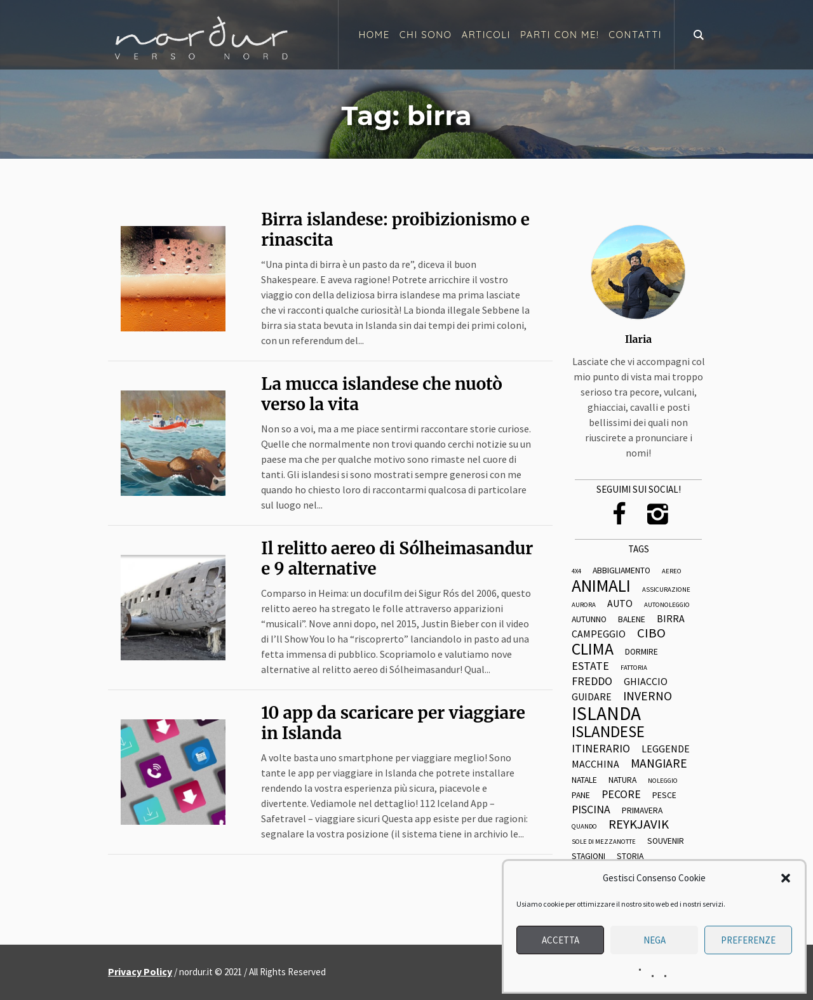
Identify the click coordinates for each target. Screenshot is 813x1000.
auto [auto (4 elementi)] (620, 604)
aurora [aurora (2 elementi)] (584, 605)
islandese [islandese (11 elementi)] (608, 732)
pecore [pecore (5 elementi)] (621, 794)
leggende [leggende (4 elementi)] (666, 749)
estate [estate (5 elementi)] (590, 666)
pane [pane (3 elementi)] (581, 795)
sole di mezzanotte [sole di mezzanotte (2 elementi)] (604, 842)
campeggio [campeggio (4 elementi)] (599, 634)
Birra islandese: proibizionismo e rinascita (395, 229)
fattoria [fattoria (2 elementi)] (634, 668)
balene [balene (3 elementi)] (631, 619)
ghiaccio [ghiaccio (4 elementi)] (646, 682)
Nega (654, 940)
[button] (785, 878)
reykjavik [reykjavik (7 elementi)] (638, 824)
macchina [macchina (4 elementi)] (595, 764)
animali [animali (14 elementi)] (601, 585)
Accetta (560, 940)
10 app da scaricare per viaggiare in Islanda (393, 722)
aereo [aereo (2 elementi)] (672, 571)
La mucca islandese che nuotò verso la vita (381, 394)
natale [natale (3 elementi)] (584, 780)
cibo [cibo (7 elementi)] (651, 633)
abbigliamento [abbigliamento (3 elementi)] (621, 570)
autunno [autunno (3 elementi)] (589, 619)
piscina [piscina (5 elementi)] (591, 809)
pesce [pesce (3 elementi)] (664, 795)
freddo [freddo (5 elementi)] (592, 681)
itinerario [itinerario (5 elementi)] (601, 748)
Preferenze (748, 940)
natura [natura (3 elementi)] (622, 780)
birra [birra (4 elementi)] (671, 619)
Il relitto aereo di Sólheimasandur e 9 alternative (397, 558)
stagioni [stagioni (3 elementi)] (588, 856)
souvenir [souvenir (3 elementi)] (665, 841)
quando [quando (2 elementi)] (584, 826)
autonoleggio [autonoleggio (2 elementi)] (667, 605)
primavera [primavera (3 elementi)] (642, 810)
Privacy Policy (140, 971)
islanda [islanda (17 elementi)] (606, 713)
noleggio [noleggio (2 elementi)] (663, 781)
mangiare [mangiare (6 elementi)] (659, 763)
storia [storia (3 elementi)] (630, 856)
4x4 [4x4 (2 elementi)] (576, 571)
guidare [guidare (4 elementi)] (592, 697)
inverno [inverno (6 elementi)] (647, 696)
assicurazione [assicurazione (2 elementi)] (666, 590)
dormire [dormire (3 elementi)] (641, 652)
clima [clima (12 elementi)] (593, 649)
